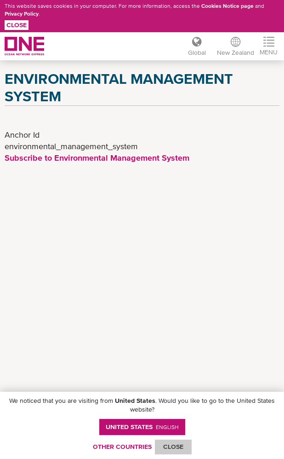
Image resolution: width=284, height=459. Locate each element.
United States (142, 426)
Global (197, 52)
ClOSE (173, 446)
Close (16, 25)
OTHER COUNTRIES (122, 446)
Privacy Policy (22, 14)
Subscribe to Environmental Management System (97, 158)
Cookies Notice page (227, 6)
